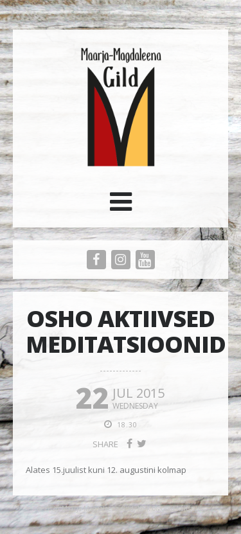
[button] (121, 206)
